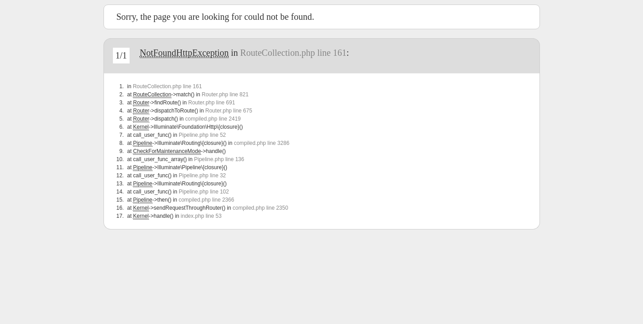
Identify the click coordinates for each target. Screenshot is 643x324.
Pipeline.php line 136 (219, 159)
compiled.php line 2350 (260, 208)
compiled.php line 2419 (213, 119)
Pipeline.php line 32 (202, 175)
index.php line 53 (201, 216)
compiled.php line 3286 (261, 143)
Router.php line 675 (228, 111)
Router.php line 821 (225, 94)
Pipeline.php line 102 (204, 192)
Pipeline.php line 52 (202, 135)
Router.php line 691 (211, 102)
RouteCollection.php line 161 (293, 53)
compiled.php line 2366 (206, 200)
